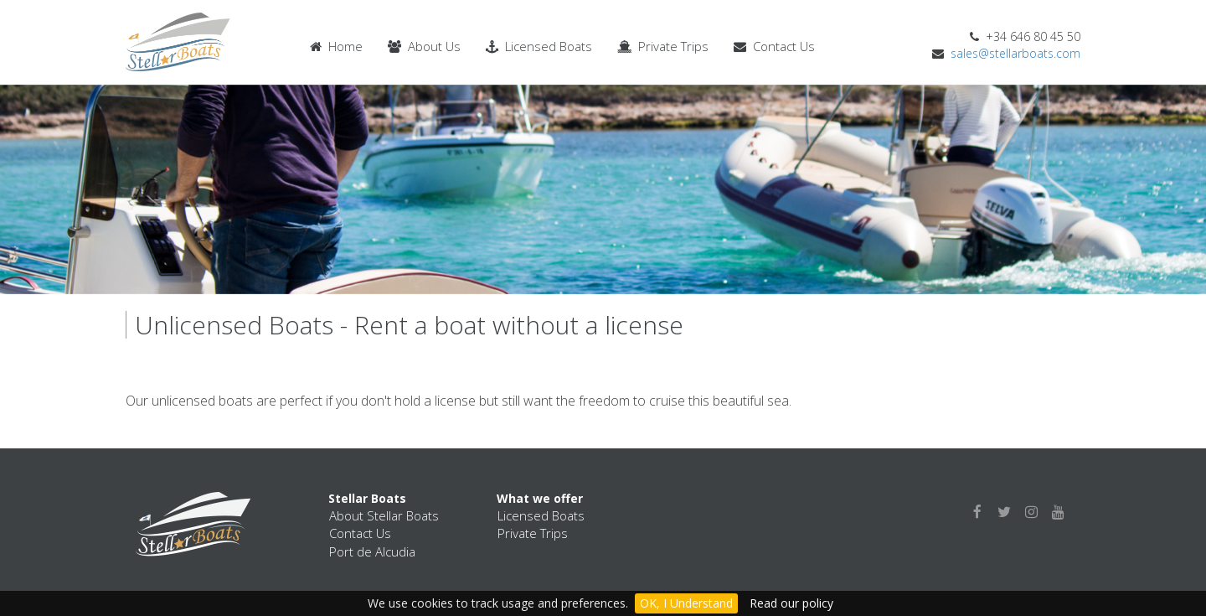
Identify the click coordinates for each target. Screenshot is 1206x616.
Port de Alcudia (372, 551)
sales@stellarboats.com (1015, 53)
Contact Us (774, 46)
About (384, 515)
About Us (424, 46)
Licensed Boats (539, 46)
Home (336, 46)
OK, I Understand (686, 603)
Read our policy (791, 603)
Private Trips (663, 46)
